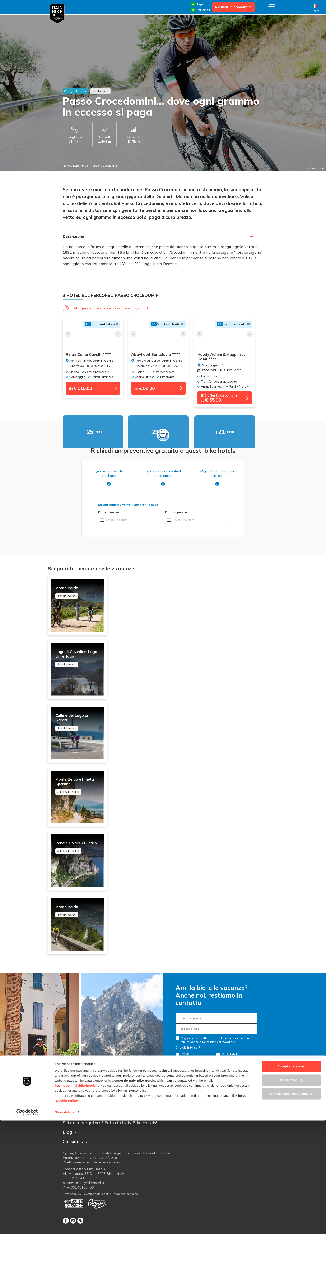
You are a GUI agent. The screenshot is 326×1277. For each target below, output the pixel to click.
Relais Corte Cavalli (88, 354)
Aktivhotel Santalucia (160, 354)
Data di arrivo (108, 514)
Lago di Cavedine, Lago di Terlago (81, 667)
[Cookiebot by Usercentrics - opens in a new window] (27, 1269)
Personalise (291, 1236)
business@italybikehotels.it (77, 1242)
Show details (64, 1269)
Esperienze (80, 166)
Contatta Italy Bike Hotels (91, 1156)
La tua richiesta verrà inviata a (128, 506)
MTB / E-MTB (230, 1100)
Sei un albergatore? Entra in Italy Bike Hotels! (115, 1168)
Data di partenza (178, 514)
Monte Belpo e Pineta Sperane (81, 809)
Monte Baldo (81, 593)
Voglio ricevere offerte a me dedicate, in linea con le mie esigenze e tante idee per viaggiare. (216, 1085)
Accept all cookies (291, 1223)
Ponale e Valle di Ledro (81, 878)
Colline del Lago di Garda (81, 735)
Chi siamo (76, 1186)
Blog (70, 1177)
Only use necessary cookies (291, 1250)
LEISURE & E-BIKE (234, 1106)
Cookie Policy (67, 1257)
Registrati (216, 1117)
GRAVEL (186, 1106)
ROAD (185, 1100)
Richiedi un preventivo (233, 7)
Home (67, 166)
